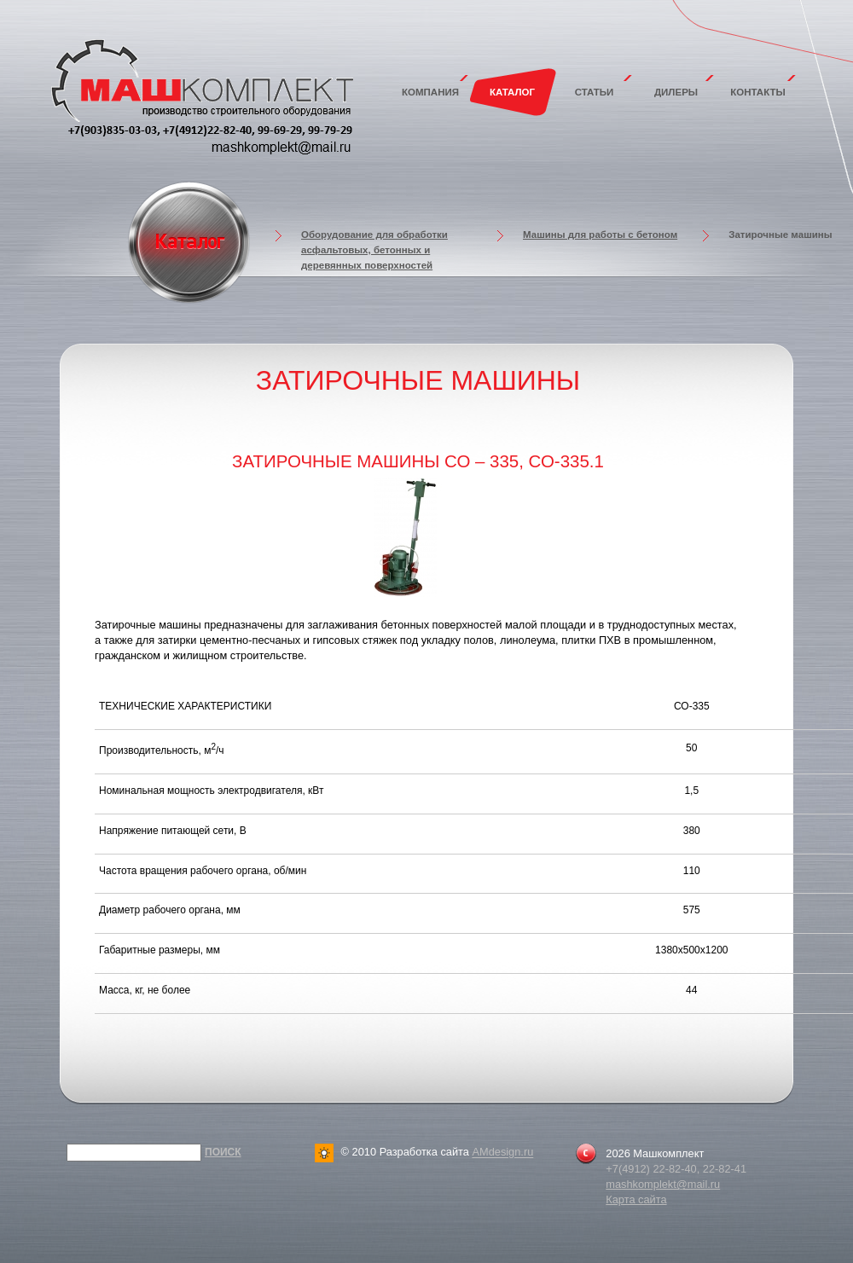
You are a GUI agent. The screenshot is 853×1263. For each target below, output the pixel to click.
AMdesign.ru (502, 1152)
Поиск (223, 1152)
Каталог (512, 92)
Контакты (758, 92)
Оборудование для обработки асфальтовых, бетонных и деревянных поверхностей (374, 249)
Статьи (594, 92)
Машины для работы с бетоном (600, 234)
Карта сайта (636, 1199)
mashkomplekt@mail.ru (663, 1184)
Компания (430, 92)
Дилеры (676, 92)
